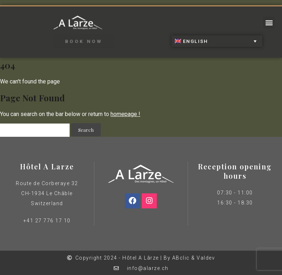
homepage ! (125, 114)
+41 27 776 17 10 (47, 220)
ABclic (181, 258)
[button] (269, 20)
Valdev (206, 258)
